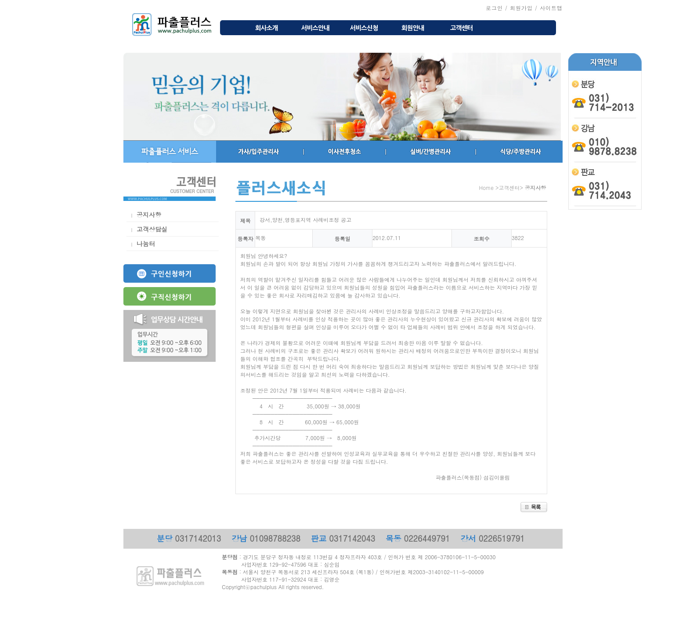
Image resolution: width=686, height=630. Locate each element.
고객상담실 (152, 229)
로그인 (494, 7)
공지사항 (149, 214)
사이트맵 (551, 7)
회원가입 (521, 7)
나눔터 (146, 243)
